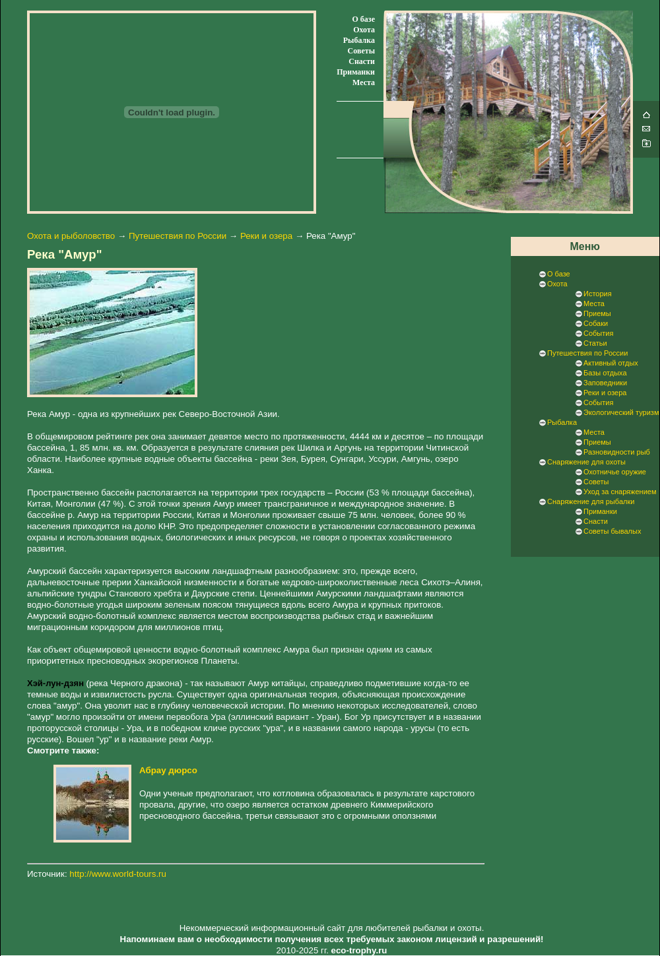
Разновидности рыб (616, 452)
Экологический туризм (621, 412)
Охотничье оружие (614, 472)
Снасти (361, 61)
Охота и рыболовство (71, 236)
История (597, 294)
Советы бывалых (612, 531)
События (598, 333)
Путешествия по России (177, 236)
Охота (364, 29)
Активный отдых (610, 363)
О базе (363, 19)
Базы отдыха (605, 373)
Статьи (595, 343)
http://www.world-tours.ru (117, 874)
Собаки (595, 323)
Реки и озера (266, 236)
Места (363, 82)
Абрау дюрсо (168, 770)
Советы (361, 50)
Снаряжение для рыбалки (590, 501)
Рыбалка (359, 40)
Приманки (356, 72)
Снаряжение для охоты (586, 462)
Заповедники (605, 383)
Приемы (597, 313)
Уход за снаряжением (619, 491)
